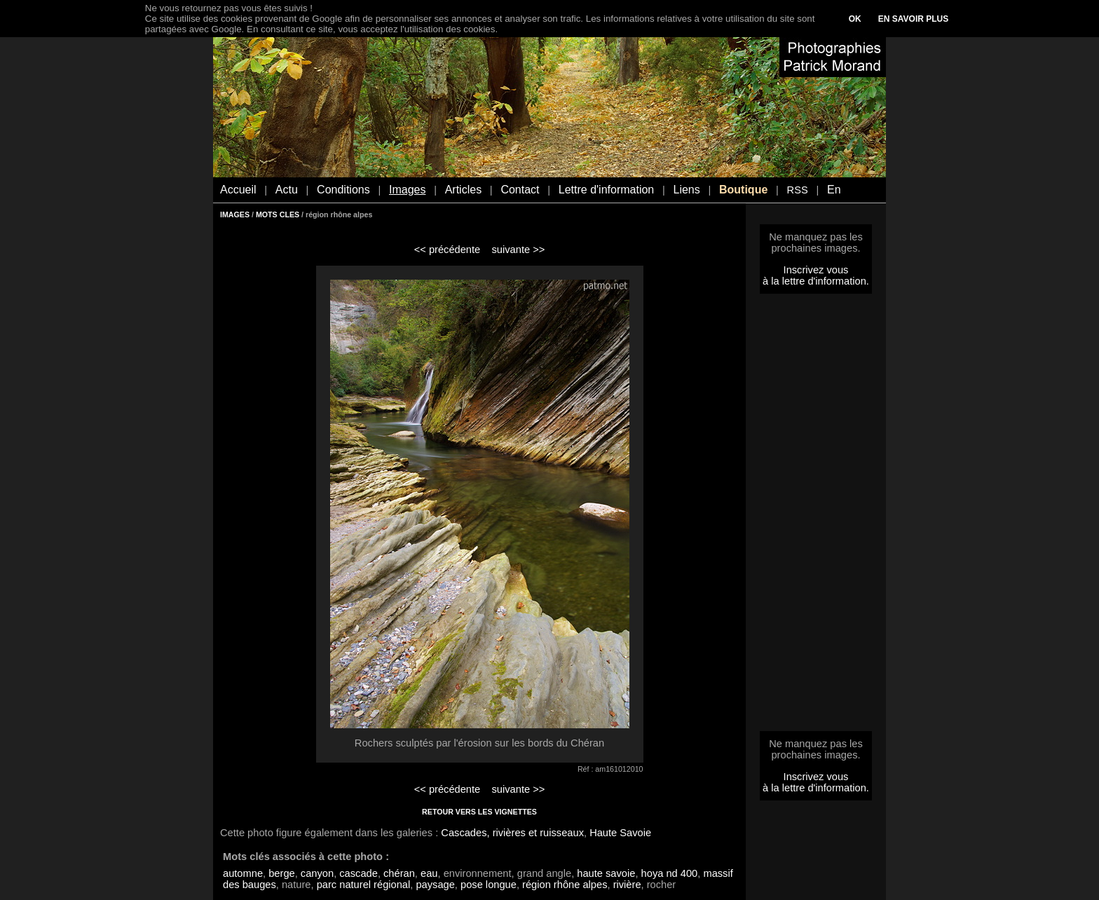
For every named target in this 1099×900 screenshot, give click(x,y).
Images (407, 190)
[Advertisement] (816, 516)
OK (855, 19)
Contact (519, 190)
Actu (286, 190)
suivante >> (518, 249)
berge (281, 873)
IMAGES (235, 214)
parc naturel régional (364, 884)
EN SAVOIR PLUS (913, 19)
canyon (317, 873)
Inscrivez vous (816, 269)
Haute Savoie (620, 832)
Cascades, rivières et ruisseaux (512, 832)
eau (429, 873)
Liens (686, 190)
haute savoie (606, 873)
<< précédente (447, 249)
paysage (435, 884)
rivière (627, 884)
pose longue (488, 884)
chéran (399, 873)
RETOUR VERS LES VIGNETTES (479, 811)
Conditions (343, 190)
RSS (797, 190)
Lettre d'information (606, 190)
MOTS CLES (277, 214)
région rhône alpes (564, 884)
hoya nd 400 (669, 873)
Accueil (238, 190)
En (834, 190)
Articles (463, 190)
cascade (358, 873)
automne (243, 873)
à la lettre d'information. (816, 281)
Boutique (743, 190)
